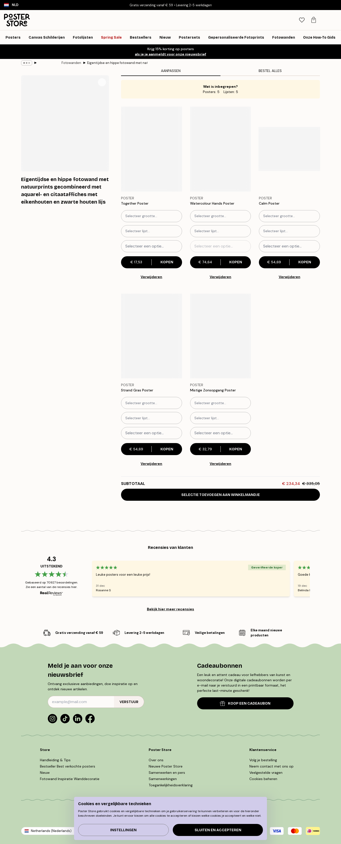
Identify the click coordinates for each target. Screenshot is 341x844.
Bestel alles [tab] (270, 70)
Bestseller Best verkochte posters (67, 766)
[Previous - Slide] (86, 579)
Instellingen (123, 830)
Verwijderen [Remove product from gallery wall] (151, 277)
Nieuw (45, 772)
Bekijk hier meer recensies (170, 609)
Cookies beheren (263, 779)
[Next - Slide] (316, 579)
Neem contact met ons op (271, 766)
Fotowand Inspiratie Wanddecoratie (69, 779)
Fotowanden (48, 63)
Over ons (156, 760)
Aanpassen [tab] (171, 70)
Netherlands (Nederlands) (51, 831)
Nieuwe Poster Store (166, 766)
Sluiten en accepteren (218, 830)
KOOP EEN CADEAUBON (245, 703)
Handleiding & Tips (55, 760)
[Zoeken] (299, 20)
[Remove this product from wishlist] (179, 203)
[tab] (310, 20)
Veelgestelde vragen (265, 772)
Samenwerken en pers (167, 772)
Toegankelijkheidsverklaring (171, 785)
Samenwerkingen (163, 779)
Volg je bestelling (263, 760)
